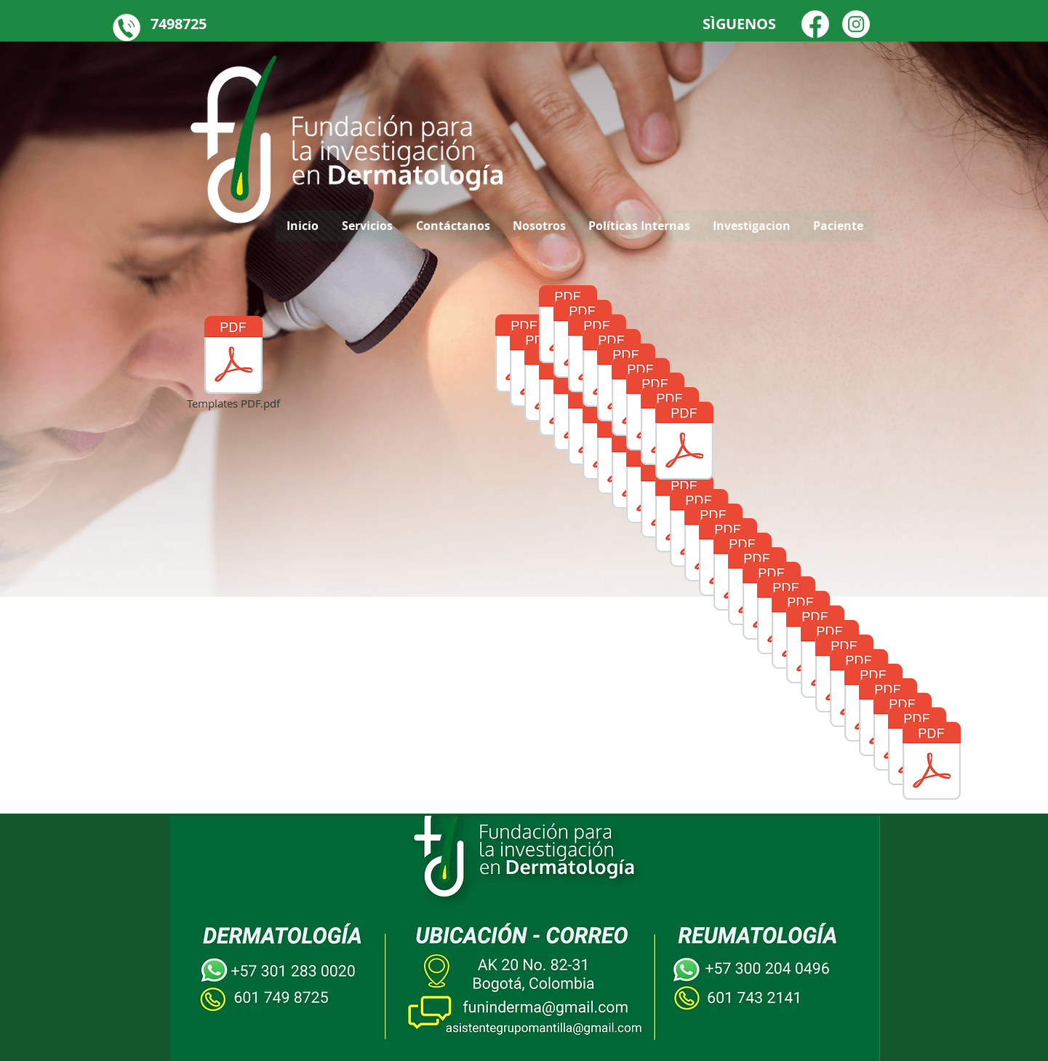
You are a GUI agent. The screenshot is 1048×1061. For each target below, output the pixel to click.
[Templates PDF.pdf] (233, 364)
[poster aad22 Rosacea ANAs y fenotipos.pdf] (931, 763)
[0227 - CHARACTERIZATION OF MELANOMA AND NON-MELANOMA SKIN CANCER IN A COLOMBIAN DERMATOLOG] (684, 442)
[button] (837, 226)
